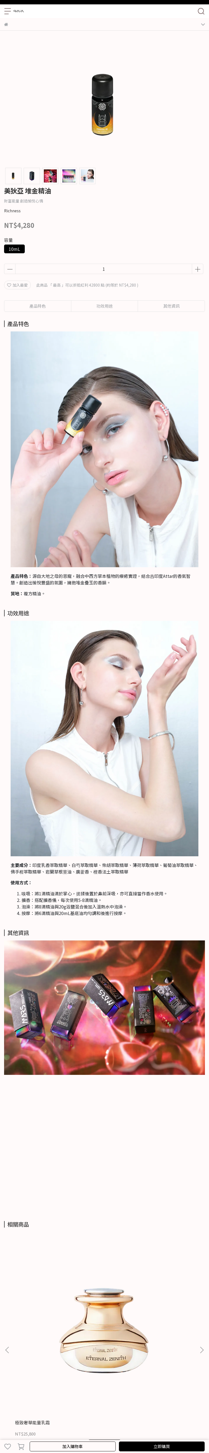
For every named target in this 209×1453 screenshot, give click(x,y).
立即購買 (161, 1446)
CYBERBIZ (137, 1432)
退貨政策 (114, 1384)
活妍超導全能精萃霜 (98, 1295)
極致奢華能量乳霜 (32, 1295)
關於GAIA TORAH (19, 1384)
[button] (201, 1286)
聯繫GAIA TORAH (52, 1384)
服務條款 (96, 1384)
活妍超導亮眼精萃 (159, 1295)
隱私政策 (78, 1384)
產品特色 (37, 306)
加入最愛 (17, 285)
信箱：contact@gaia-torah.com (33, 1369)
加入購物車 (72, 1446)
